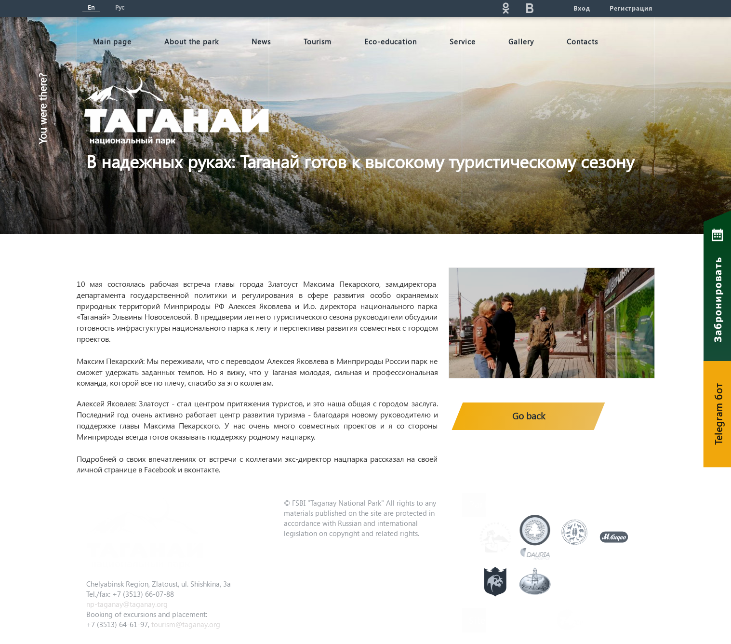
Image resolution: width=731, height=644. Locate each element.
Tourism (318, 41)
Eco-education (390, 41)
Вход (581, 8)
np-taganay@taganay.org (127, 604)
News (261, 41)
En (91, 7)
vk (530, 8)
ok (506, 8)
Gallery (521, 41)
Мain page (112, 41)
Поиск (419, 8)
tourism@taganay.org (185, 624)
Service (463, 41)
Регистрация (631, 8)
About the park (191, 41)
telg (554, 8)
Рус (119, 7)
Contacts (582, 41)
